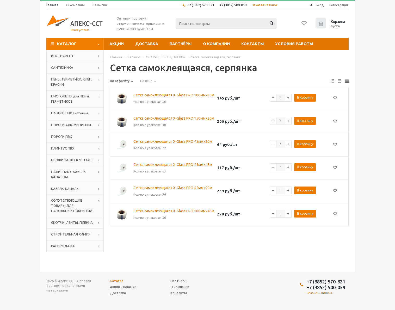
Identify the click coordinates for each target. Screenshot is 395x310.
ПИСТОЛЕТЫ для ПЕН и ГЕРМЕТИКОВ (70, 98)
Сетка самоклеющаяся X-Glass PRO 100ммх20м (173, 95)
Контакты (252, 43)
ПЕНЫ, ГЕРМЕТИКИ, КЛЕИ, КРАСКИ (71, 81)
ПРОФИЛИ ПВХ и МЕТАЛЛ (71, 160)
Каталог (66, 43)
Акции (116, 43)
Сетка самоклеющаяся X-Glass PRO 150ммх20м (173, 118)
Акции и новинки (123, 287)
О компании (216, 43)
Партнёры (181, 43)
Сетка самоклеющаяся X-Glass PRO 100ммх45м (173, 211)
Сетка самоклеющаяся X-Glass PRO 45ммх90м (172, 188)
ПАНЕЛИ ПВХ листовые (69, 113)
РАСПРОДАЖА (63, 246)
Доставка (146, 43)
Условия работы (294, 43)
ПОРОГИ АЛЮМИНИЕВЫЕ (71, 125)
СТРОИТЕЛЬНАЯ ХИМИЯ (70, 234)
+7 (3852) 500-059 (232, 5)
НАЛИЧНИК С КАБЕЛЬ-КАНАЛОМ (69, 174)
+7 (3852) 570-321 (200, 5)
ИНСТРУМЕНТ (62, 56)
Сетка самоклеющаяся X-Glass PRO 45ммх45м (172, 165)
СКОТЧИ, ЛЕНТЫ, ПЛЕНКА (72, 222)
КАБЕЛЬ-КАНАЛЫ (65, 188)
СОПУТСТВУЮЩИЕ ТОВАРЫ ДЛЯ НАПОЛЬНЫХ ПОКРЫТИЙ (71, 206)
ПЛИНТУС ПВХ (62, 148)
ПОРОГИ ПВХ (61, 136)
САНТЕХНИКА (62, 67)
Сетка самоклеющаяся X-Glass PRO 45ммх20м (172, 141)
